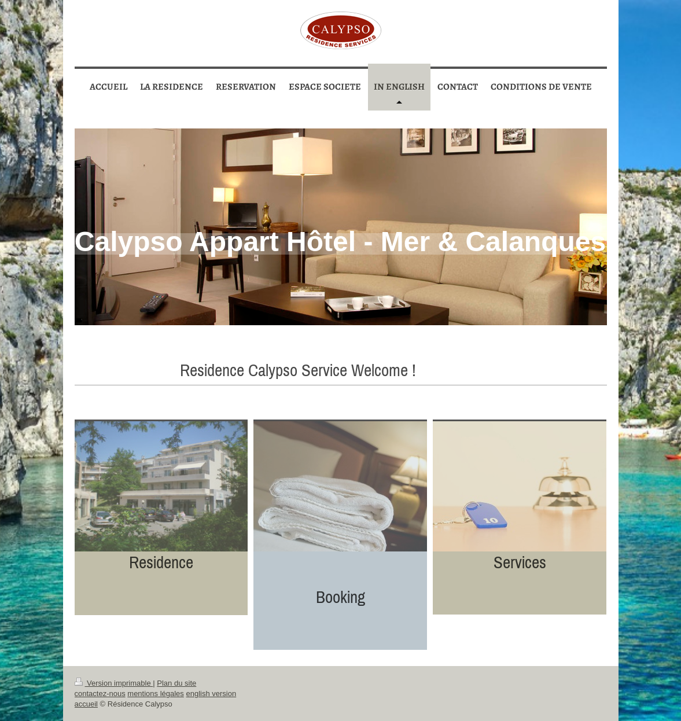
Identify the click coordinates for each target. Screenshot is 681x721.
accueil (86, 704)
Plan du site (176, 683)
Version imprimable (114, 683)
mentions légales (155, 693)
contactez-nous (100, 693)
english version (211, 693)
